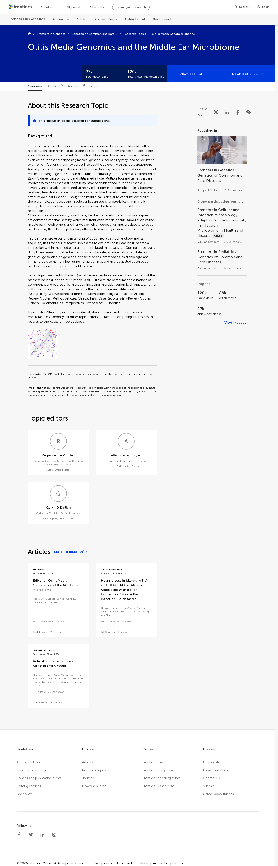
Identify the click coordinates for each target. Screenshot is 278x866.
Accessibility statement (170, 863)
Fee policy (24, 794)
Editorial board (135, 19)
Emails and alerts (215, 770)
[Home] (29, 34)
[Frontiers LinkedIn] (42, 834)
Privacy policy (101, 863)
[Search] (241, 7)
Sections (58, 19)
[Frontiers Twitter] (30, 834)
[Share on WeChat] (248, 112)
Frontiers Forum (154, 762)
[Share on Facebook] (237, 112)
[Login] (263, 7)
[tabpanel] (137, 410)
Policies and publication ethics (39, 778)
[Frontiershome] (20, 6)
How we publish (94, 786)
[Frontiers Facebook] (19, 834)
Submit (208, 786)
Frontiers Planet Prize (158, 786)
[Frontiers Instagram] (54, 834)
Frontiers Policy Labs (158, 770)
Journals (88, 778)
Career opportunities (218, 794)
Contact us (211, 778)
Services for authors (31, 770)
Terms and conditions (132, 863)
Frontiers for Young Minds (161, 778)
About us (47, 7)
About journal (161, 19)
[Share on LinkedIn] (227, 112)
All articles (97, 7)
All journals (74, 7)
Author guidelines (29, 762)
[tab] (35, 86)
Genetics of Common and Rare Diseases (94, 34)
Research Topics (106, 19)
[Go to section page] (222, 162)
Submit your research (131, 7)
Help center (212, 762)
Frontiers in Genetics (51, 34)
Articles (82, 19)
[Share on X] (216, 112)
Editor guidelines (29, 786)
